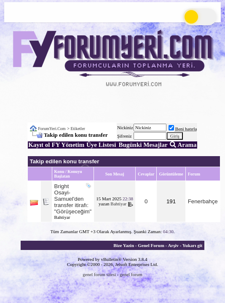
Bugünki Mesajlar (142, 144)
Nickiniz (125, 127)
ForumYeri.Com (51, 128)
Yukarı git (192, 245)
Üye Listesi (101, 144)
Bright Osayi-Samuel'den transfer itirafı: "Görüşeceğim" (73, 199)
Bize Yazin (123, 245)
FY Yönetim (68, 144)
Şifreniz (124, 135)
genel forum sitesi (99, 274)
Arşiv (173, 245)
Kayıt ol (39, 144)
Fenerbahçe (203, 201)
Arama (183, 144)
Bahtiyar (62, 217)
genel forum (131, 274)
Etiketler (77, 128)
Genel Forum (151, 245)
